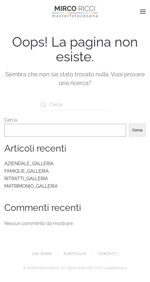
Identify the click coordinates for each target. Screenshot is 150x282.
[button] (143, 11)
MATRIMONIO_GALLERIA (31, 186)
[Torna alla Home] (75, 11)
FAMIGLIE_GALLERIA (26, 171)
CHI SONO (42, 254)
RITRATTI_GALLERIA (26, 178)
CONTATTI (108, 254)
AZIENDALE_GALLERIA (29, 163)
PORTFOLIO (75, 254)
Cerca (10, 120)
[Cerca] (75, 104)
